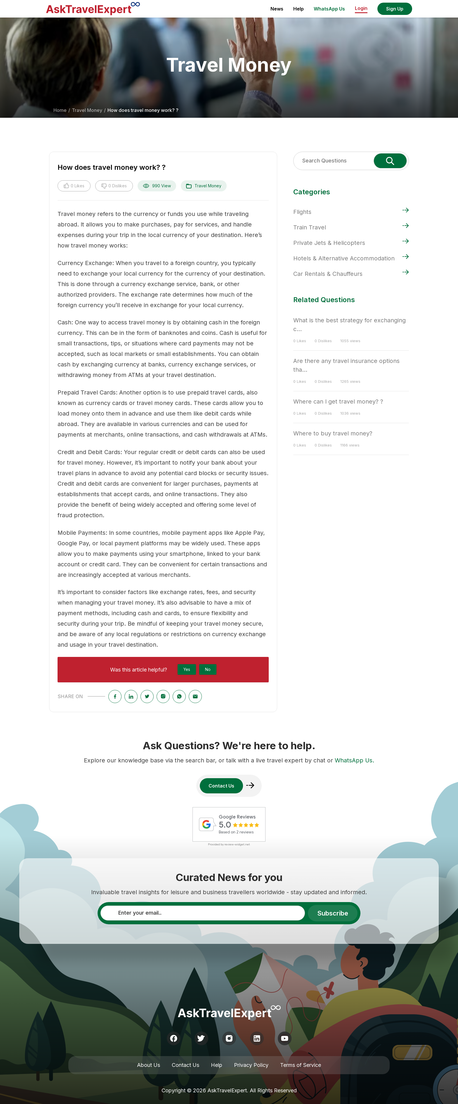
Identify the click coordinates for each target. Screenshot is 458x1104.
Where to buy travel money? (332, 433)
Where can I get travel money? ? (338, 401)
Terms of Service (300, 1065)
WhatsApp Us (329, 9)
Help (298, 9)
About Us (148, 1065)
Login (361, 8)
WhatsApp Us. (354, 760)
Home (60, 110)
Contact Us (185, 1065)
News (276, 9)
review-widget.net (237, 844)
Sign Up (394, 9)
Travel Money (87, 110)
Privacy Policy (251, 1065)
